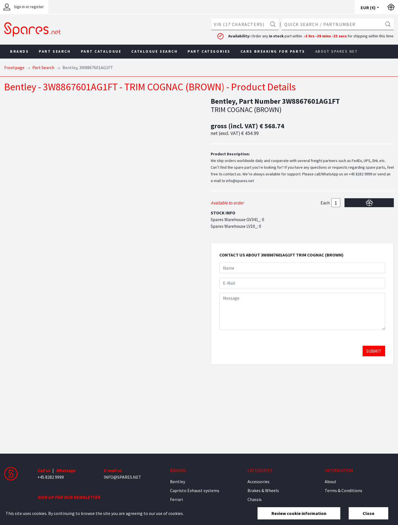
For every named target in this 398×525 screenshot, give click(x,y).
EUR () (368, 7)
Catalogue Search (154, 51)
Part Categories (209, 51)
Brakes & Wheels (263, 490)
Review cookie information (298, 513)
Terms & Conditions (343, 490)
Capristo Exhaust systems (194, 490)
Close (368, 513)
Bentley (177, 481)
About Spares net (336, 51)
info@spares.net (240, 180)
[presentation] (261, 345)
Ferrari (176, 499)
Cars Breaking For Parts (273, 51)
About (330, 481)
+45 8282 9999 (360, 173)
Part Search (55, 51)
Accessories (258, 481)
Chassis (254, 499)
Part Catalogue (101, 51)
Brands (19, 51)
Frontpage (14, 67)
